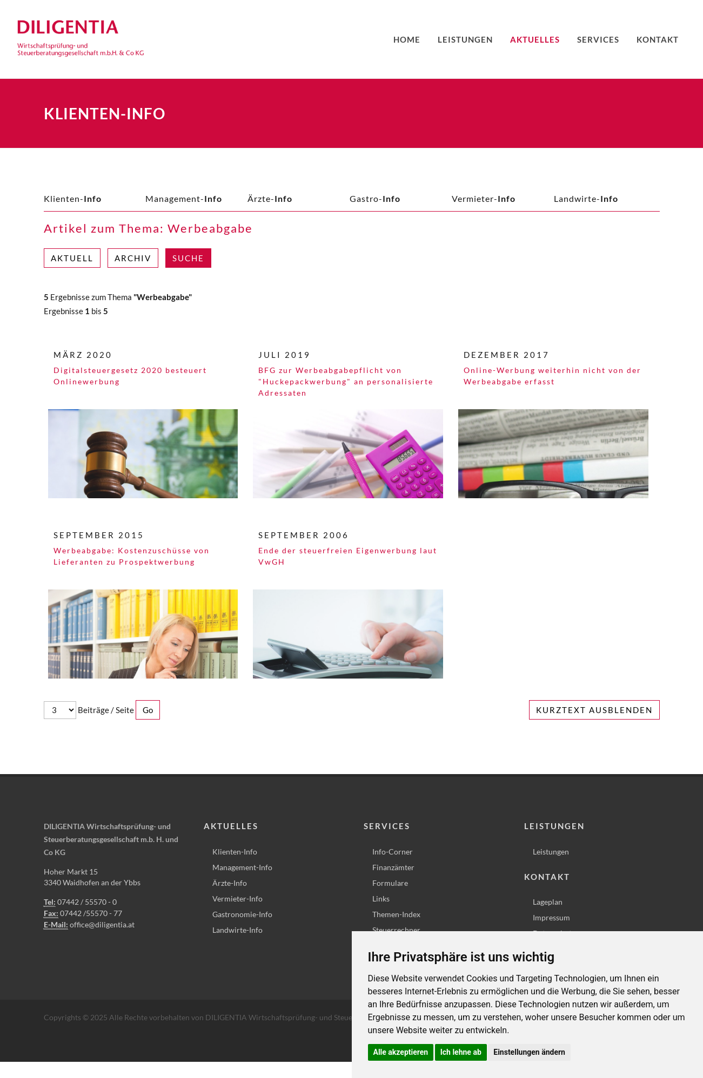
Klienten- (73, 198)
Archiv (133, 258)
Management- (183, 198)
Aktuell (72, 258)
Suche (188, 258)
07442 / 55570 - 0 (87, 901)
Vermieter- (483, 198)
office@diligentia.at (102, 924)
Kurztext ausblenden (594, 710)
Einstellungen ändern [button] (529, 1052)
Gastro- (375, 198)
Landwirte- (586, 198)
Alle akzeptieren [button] (401, 1052)
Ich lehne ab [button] (460, 1052)
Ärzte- (269, 198)
